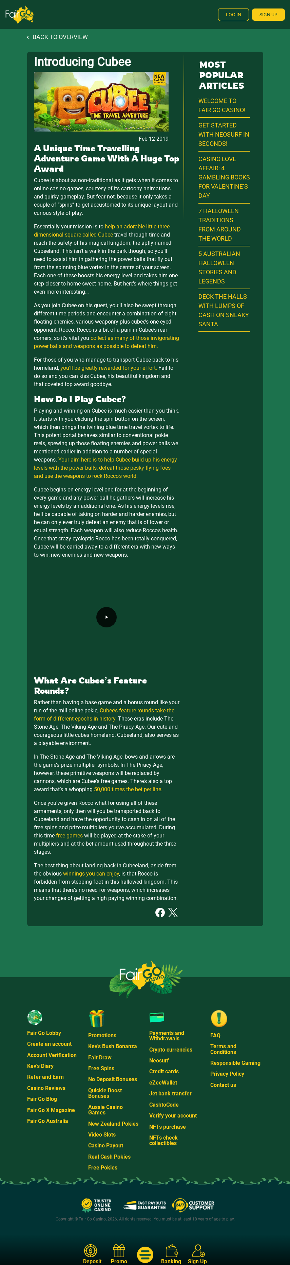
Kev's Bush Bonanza (112, 1046)
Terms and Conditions (223, 1049)
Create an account (49, 1044)
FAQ (215, 1035)
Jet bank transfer (170, 1093)
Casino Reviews (46, 1088)
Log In (233, 14)
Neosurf (159, 1060)
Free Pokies (102, 1167)
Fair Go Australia (47, 1121)
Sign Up (268, 14)
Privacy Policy (227, 1074)
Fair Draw (100, 1057)
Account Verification (52, 1055)
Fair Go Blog (42, 1099)
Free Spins (101, 1068)
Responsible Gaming (235, 1063)
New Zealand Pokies (113, 1124)
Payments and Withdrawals (166, 1036)
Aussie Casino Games (105, 1110)
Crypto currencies (170, 1049)
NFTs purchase (167, 1127)
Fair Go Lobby (44, 1033)
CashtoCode (164, 1105)
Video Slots (102, 1134)
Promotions (102, 1035)
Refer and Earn (45, 1077)
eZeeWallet (163, 1082)
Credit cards (164, 1071)
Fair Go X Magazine (51, 1110)
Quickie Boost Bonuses (105, 1093)
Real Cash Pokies (109, 1157)
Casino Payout (105, 1145)
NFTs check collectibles (163, 1140)
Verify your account (173, 1115)
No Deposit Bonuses (112, 1079)
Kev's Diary (40, 1066)
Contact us (223, 1085)
